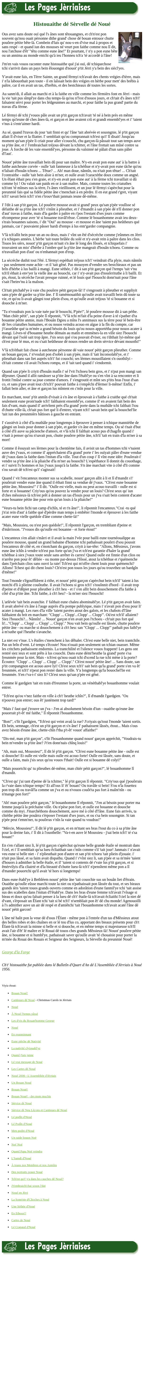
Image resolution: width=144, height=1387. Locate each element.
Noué (14, 1007)
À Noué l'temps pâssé (24, 1014)
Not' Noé (16, 1144)
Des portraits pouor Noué (27, 1172)
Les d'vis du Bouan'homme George (32, 1020)
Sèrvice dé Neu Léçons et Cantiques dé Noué (39, 1110)
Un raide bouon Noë (23, 1137)
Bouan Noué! (19, 993)
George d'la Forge (16, 952)
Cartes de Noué (20, 1220)
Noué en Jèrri (19, 1192)
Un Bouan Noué (21, 1082)
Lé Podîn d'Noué (21, 1124)
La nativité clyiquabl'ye (25, 1048)
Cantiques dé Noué (23, 1000)
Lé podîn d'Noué (21, 1117)
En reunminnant (21, 1034)
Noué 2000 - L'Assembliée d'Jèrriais (33, 1075)
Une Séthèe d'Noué (23, 1206)
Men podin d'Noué (22, 1130)
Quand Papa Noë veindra (26, 1151)
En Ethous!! (18, 1213)
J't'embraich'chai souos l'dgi (28, 1186)
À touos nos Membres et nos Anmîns (34, 1165)
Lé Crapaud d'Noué (23, 1227)
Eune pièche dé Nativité (26, 1041)
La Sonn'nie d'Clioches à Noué (30, 1199)
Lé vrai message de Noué (26, 1062)
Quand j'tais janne (22, 1055)
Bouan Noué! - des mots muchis (31, 1096)
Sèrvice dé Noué (21, 1103)
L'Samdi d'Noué (21, 1158)
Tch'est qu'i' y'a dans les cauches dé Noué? (37, 1179)
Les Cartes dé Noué (23, 1069)
